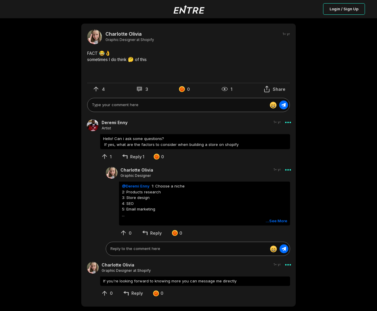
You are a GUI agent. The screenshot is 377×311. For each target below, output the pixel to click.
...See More (276, 220)
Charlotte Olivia (123, 34)
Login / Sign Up (344, 8)
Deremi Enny (115, 122)
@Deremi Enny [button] (136, 186)
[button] (188, 56)
